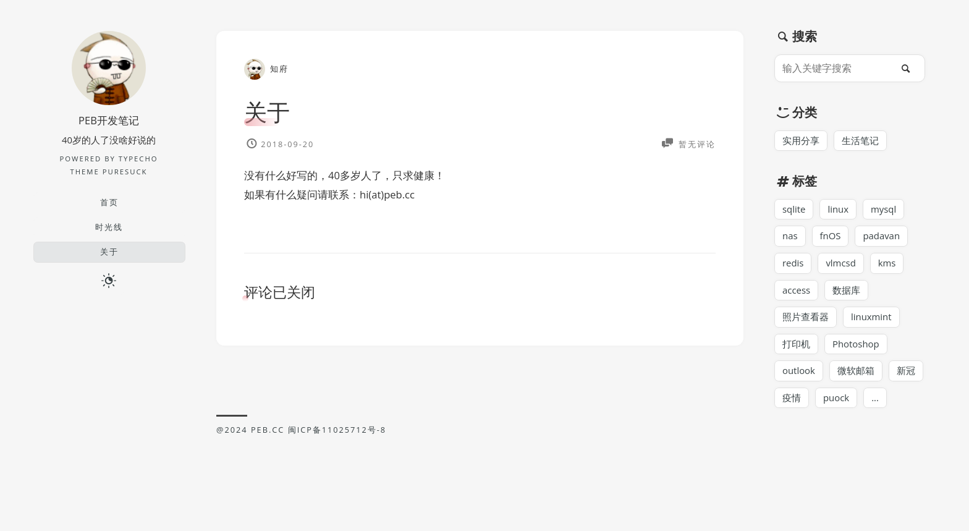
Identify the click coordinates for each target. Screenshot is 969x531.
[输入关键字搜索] (837, 68)
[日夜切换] (108, 280)
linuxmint (871, 319)
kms (888, 264)
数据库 (847, 292)
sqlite (794, 210)
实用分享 (800, 141)
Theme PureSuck (108, 171)
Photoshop (856, 347)
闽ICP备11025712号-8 (337, 430)
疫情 (791, 402)
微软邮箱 (856, 374)
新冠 (906, 374)
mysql (885, 210)
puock (836, 402)
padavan (883, 237)
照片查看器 (805, 319)
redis (793, 264)
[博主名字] (109, 101)
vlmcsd (841, 264)
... (875, 402)
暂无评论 (695, 143)
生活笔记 (860, 141)
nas (790, 237)
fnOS (831, 237)
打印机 (796, 347)
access (796, 292)
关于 (267, 111)
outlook (799, 374)
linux (839, 210)
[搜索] (909, 68)
